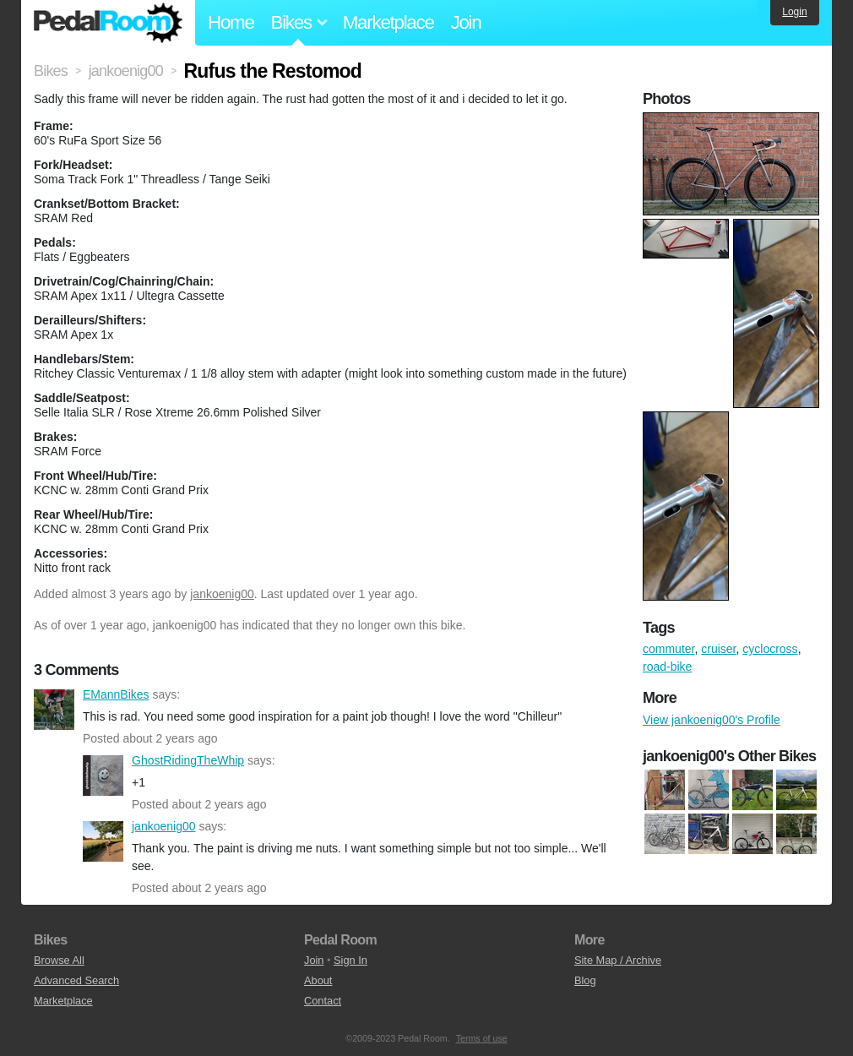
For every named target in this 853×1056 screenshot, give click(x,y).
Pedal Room (108, 23)
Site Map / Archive (617, 960)
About (318, 980)
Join (466, 22)
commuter (668, 649)
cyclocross (769, 649)
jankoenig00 (222, 594)
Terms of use (482, 1038)
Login (794, 12)
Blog (585, 980)
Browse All (59, 960)
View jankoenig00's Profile (711, 720)
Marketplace (388, 22)
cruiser (718, 649)
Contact (322, 1000)
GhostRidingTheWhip (103, 775)
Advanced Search (76, 980)
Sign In (350, 960)
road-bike (667, 666)
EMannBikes (54, 709)
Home (231, 22)
